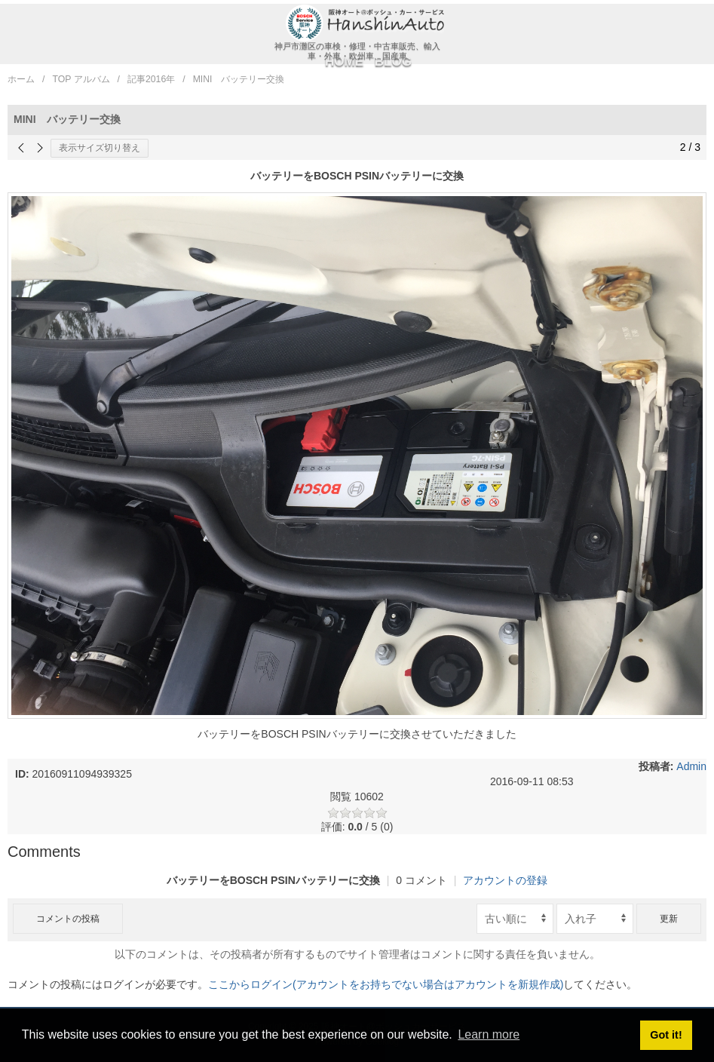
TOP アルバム (80, 79)
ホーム (21, 79)
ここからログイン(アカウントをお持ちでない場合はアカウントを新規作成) (385, 984)
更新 (669, 918)
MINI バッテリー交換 (239, 79)
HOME (344, 61)
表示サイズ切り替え (99, 148)
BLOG (393, 61)
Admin (691, 766)
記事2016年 (151, 79)
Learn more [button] (488, 1034)
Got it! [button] (666, 1035)
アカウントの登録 (505, 880)
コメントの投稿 (68, 918)
